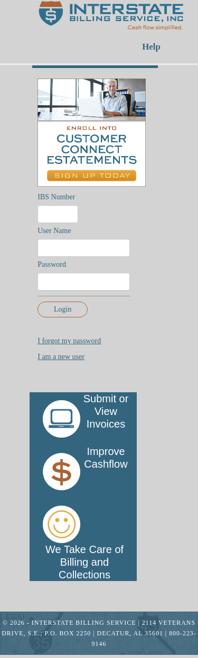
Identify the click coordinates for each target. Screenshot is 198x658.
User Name (54, 231)
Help (151, 47)
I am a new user (60, 357)
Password (51, 264)
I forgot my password (69, 341)
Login (62, 309)
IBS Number (56, 197)
